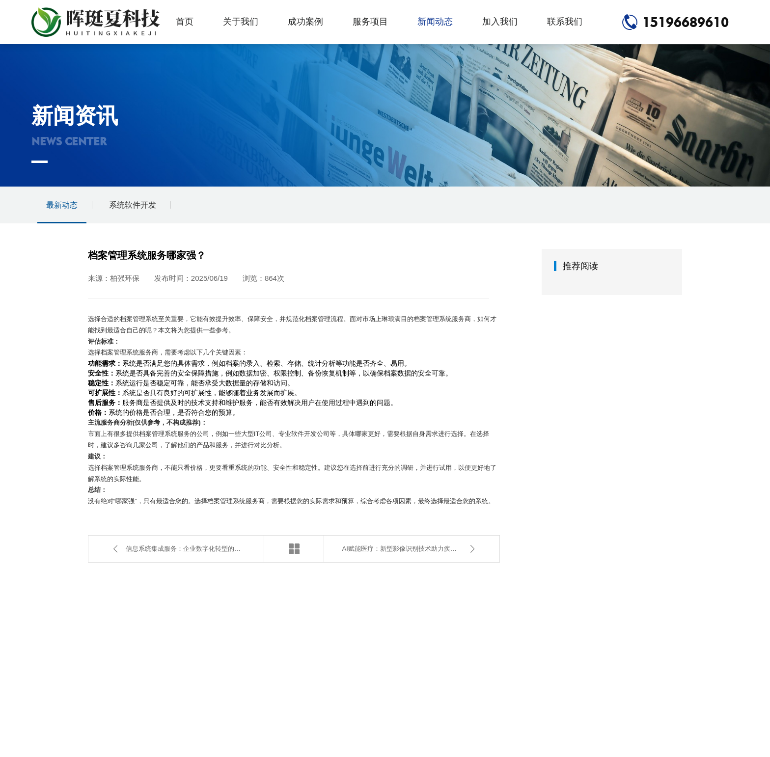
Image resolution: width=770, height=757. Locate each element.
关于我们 (240, 22)
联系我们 (564, 22)
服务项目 (370, 22)
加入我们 (500, 22)
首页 (184, 22)
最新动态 (62, 205)
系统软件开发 (132, 205)
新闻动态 (435, 22)
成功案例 (305, 22)
